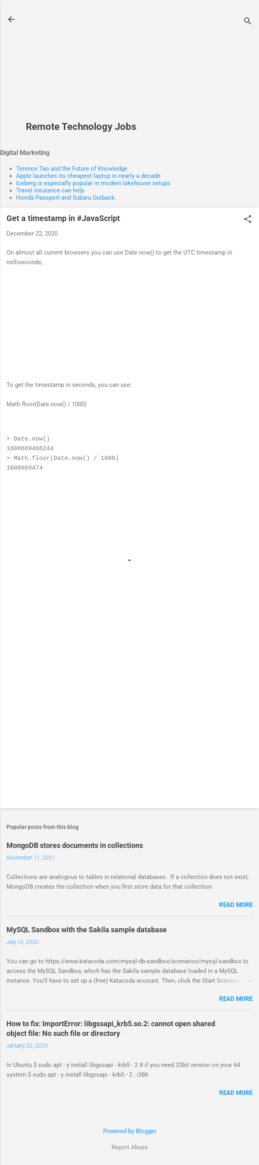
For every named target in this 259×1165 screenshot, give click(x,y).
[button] (248, 219)
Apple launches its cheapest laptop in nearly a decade (88, 176)
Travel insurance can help (50, 190)
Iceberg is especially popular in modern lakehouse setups (93, 183)
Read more (236, 904)
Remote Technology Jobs (81, 126)
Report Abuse (130, 1147)
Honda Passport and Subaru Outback (65, 197)
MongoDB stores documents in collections (74, 845)
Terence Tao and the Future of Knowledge (71, 168)
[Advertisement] (81, 65)
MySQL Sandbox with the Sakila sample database (86, 929)
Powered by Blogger (129, 1131)
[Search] (248, 22)
